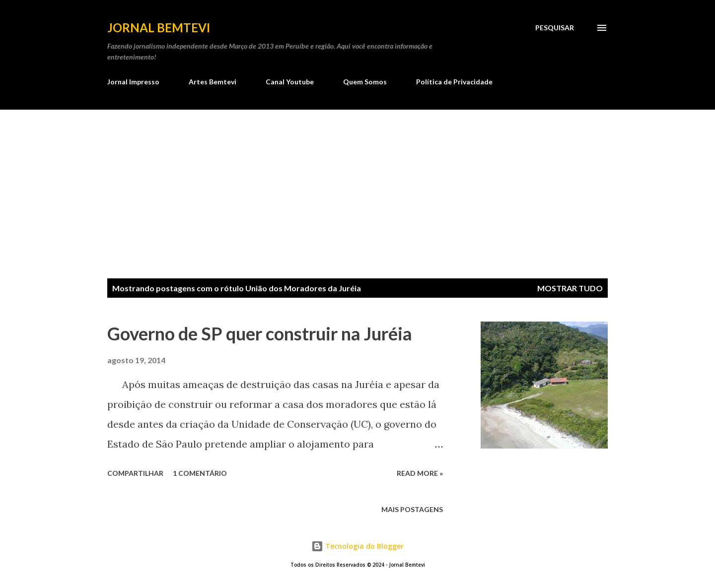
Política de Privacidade (454, 81)
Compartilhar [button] (135, 473)
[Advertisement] (357, 184)
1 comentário (200, 473)
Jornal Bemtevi (158, 27)
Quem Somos (365, 81)
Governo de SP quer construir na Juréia (259, 333)
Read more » (420, 473)
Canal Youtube (290, 81)
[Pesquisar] (554, 28)
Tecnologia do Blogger (357, 546)
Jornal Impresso (133, 81)
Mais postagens (412, 509)
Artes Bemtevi (212, 81)
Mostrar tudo (570, 288)
